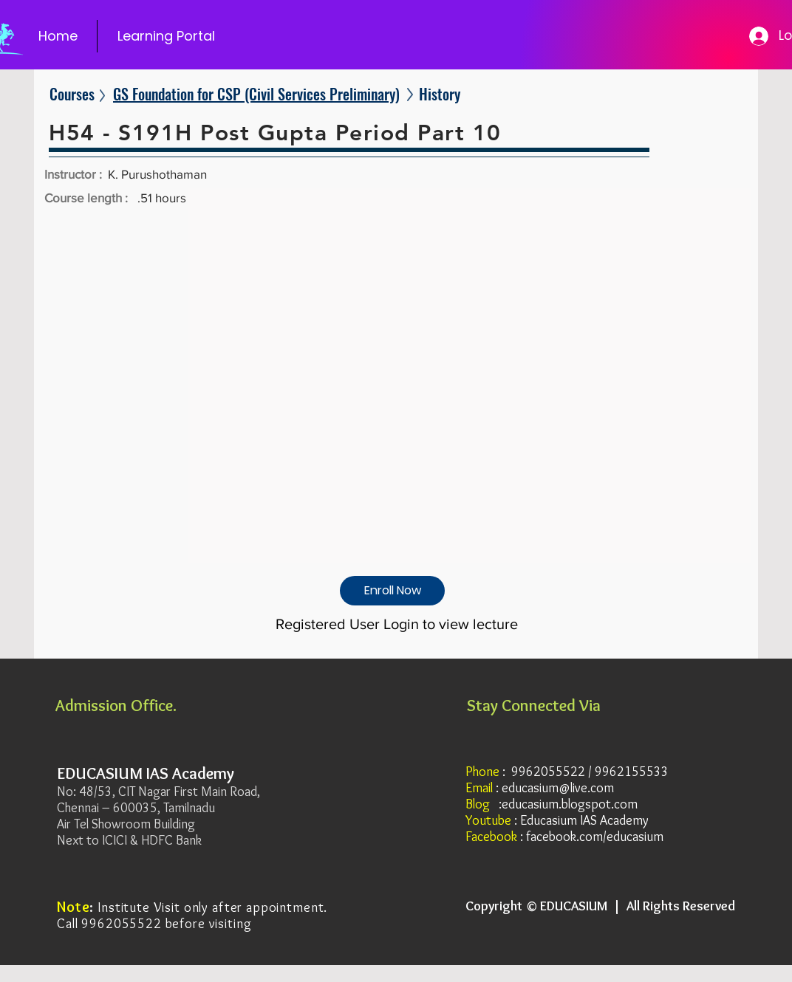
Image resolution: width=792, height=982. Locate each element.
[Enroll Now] (392, 590)
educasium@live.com (558, 788)
